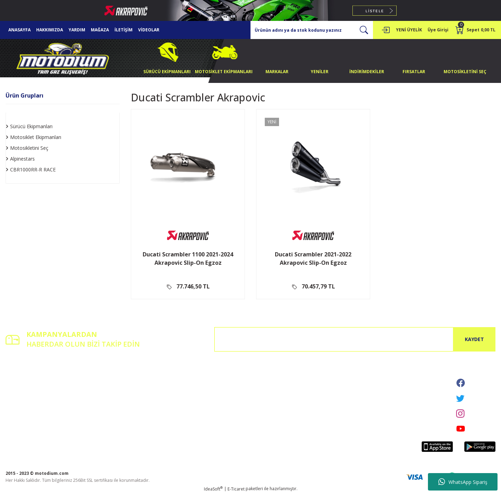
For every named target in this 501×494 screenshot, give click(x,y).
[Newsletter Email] (354, 339)
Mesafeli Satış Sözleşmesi (197, 375)
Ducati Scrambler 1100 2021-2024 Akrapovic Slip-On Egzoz (188, 258)
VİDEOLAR (148, 30)
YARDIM (77, 30)
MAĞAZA (100, 30)
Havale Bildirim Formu (111, 394)
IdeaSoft (213, 489)
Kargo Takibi (101, 404)
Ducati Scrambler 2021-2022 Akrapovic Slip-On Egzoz (313, 258)
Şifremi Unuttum (22, 394)
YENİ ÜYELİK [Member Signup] (409, 30)
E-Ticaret (236, 489)
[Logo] (62, 57)
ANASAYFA (19, 30)
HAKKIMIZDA (49, 30)
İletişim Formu (103, 385)
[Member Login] (385, 30)
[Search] (311, 30)
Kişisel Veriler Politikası (195, 404)
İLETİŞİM (123, 30)
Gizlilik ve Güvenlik (190, 385)
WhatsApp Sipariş (462, 482)
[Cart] (475, 30)
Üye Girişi (15, 385)
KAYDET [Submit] (474, 339)
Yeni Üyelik (16, 375)
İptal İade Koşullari (191, 394)
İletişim (96, 375)
